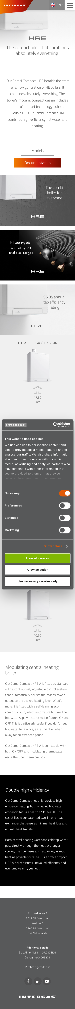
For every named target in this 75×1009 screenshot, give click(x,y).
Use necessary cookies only (37, 581)
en (58, 5)
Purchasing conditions (37, 967)
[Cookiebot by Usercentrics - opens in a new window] (53, 424)
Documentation (37, 163)
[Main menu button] (70, 5)
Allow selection (37, 570)
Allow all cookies (37, 558)
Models (37, 150)
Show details (53, 546)
